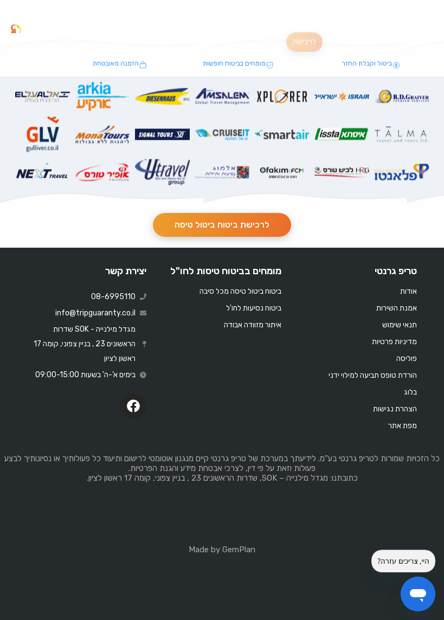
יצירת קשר (125, 271)
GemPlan (238, 549)
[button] (423, 29)
